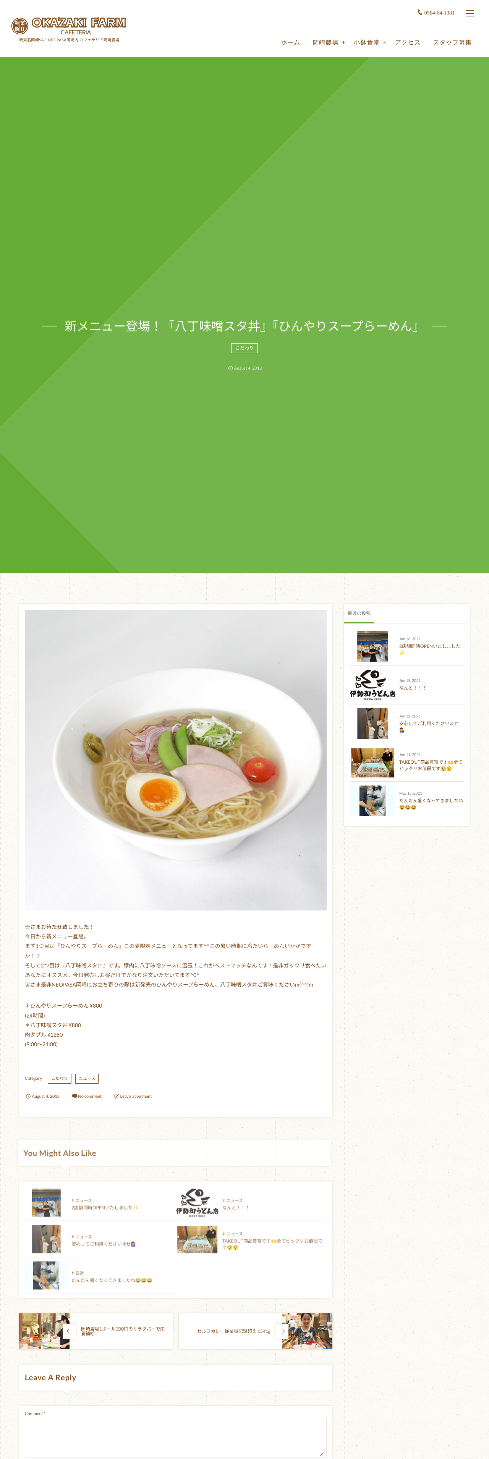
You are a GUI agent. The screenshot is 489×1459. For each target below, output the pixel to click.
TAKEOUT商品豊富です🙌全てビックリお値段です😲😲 (431, 765)
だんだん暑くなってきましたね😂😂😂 (111, 1286)
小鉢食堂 (367, 42)
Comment (34, 1413)
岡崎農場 (325, 42)
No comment (90, 1096)
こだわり (244, 351)
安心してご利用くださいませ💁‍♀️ (103, 1250)
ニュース (87, 1078)
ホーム (290, 42)
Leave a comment (136, 1096)
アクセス (408, 42)
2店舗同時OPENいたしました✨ (104, 1213)
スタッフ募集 (452, 42)
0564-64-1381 (439, 13)
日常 (79, 1279)
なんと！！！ (236, 1213)
